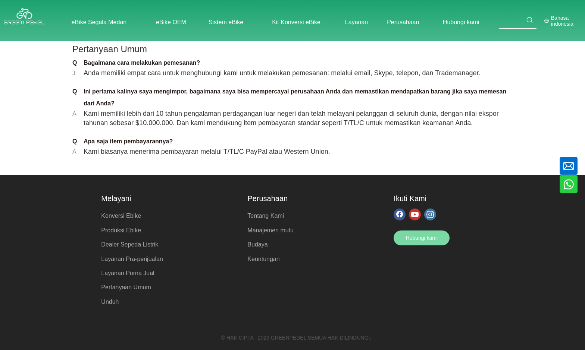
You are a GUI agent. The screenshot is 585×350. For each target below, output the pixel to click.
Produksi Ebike (121, 230)
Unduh (110, 302)
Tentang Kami (265, 216)
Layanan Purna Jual (127, 273)
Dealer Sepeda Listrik (129, 244)
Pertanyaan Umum (126, 287)
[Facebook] (400, 214)
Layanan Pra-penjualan (132, 259)
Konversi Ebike (121, 216)
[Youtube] (415, 214)
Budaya (257, 244)
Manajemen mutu (270, 230)
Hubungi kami (422, 238)
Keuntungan (263, 259)
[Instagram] (430, 214)
